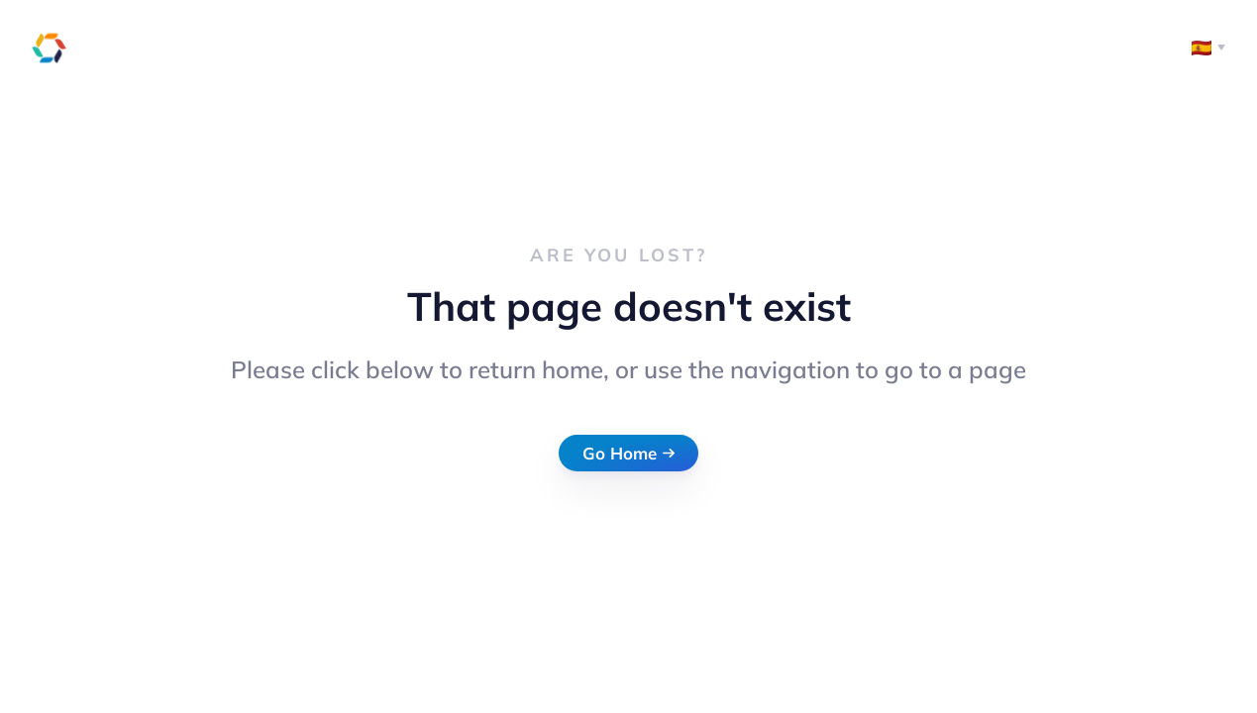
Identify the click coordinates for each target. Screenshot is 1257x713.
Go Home (629, 453)
